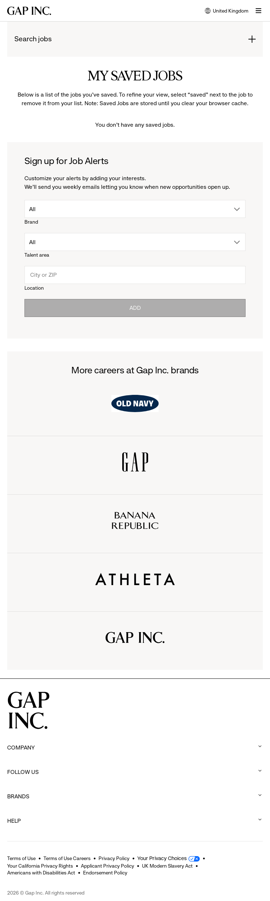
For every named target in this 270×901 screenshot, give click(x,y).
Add (135, 307)
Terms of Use (21, 858)
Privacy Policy (114, 858)
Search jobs (33, 39)
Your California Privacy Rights (40, 866)
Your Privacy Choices (162, 858)
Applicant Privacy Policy (107, 866)
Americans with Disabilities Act (41, 873)
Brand (31, 222)
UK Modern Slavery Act (167, 866)
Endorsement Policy (105, 873)
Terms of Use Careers (67, 858)
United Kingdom (226, 11)
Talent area (36, 255)
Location (34, 288)
